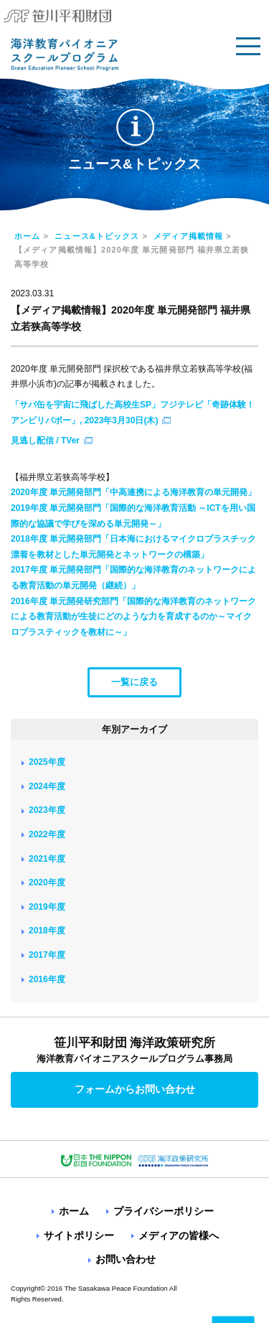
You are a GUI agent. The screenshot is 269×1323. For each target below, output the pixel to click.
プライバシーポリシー (163, 1211)
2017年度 (47, 955)
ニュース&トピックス (97, 236)
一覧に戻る (134, 682)
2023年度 (47, 810)
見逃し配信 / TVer (45, 440)
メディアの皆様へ (178, 1235)
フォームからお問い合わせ (135, 1089)
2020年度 (47, 882)
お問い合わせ (125, 1259)
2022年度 (47, 834)
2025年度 (47, 762)
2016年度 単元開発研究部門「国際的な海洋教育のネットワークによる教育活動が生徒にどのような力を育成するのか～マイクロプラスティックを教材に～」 (133, 616)
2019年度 (47, 907)
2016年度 (47, 979)
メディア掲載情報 (188, 236)
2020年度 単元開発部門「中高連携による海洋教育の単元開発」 (133, 492)
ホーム (27, 236)
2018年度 (47, 931)
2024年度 (47, 786)
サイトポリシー (79, 1235)
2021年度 (47, 859)
